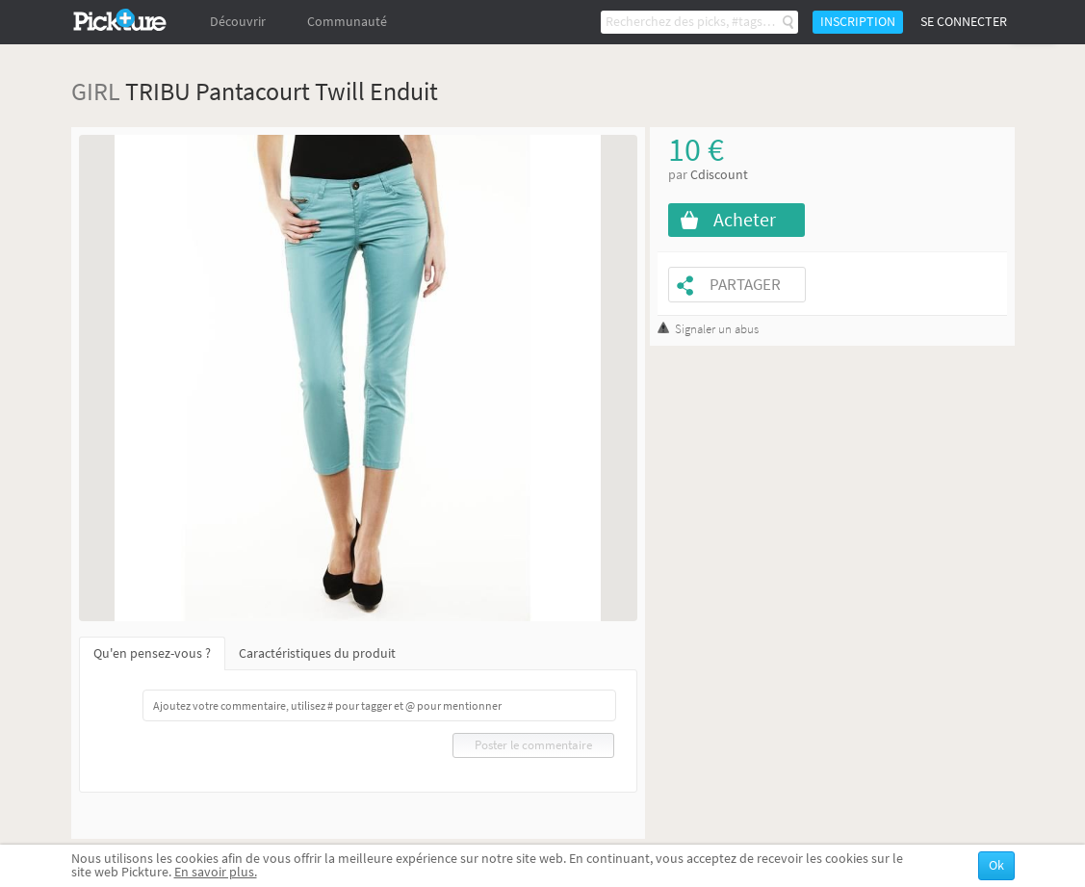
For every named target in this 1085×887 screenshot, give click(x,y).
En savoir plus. (215, 872)
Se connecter (963, 22)
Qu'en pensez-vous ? (152, 653)
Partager (745, 285)
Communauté (347, 22)
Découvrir (238, 22)
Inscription (857, 22)
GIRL (95, 91)
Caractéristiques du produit (317, 653)
